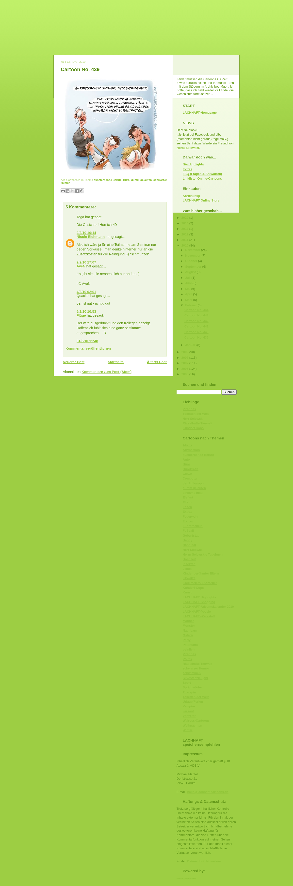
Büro (126, 179)
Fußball (188, 530)
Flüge (81, 315)
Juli (188, 278)
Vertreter (189, 716)
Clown (187, 474)
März (189, 300)
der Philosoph (193, 483)
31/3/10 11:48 (87, 341)
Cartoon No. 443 (196, 315)
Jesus (187, 569)
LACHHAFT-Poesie (197, 611)
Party (187, 640)
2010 (185, 245)
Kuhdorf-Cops (193, 588)
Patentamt (190, 645)
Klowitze (189, 578)
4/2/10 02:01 (86, 292)
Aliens (187, 445)
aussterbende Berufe (108, 179)
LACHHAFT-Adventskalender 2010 (208, 606)
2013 (185, 229)
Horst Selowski (188, 148)
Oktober (191, 261)
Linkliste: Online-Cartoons (202, 178)
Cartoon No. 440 (196, 332)
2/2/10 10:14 (86, 233)
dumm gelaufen (141, 179)
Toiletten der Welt (196, 414)
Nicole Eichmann (91, 237)
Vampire (189, 706)
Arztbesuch (191, 450)
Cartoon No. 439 (80, 69)
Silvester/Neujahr (195, 678)
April (189, 294)
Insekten (189, 564)
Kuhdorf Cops (193, 428)
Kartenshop (191, 196)
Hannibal (189, 545)
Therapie (189, 692)
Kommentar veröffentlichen (88, 348)
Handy (187, 540)
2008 (185, 357)
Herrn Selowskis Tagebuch (203, 554)
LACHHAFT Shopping (199, 602)
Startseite (116, 362)
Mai (188, 289)
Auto (186, 459)
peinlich (189, 649)
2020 (185, 217)
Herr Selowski (193, 418)
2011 (185, 240)
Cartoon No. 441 (196, 326)
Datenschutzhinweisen (204, 861)
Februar (191, 305)
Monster (189, 625)
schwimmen (192, 673)
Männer (188, 621)
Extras (187, 169)
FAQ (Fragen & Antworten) (202, 174)
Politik (187, 659)
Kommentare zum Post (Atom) (106, 372)
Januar (190, 345)
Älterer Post (157, 362)
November (193, 255)
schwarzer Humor (196, 668)
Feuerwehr (190, 516)
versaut (188, 711)
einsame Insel (193, 493)
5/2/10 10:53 (86, 311)
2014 (185, 223)
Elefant (188, 497)
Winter (188, 730)
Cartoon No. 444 (196, 310)
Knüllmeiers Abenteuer (200, 583)
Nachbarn (190, 630)
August (191, 272)
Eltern (187, 502)
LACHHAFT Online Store (201, 200)
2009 (185, 352)
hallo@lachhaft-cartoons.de (207, 792)
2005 (185, 374)
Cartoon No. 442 (196, 321)
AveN (81, 266)
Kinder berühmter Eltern (201, 573)
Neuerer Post (73, 362)
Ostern (188, 635)
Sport (187, 682)
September (193, 266)
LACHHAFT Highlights (199, 597)
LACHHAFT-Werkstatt (199, 616)
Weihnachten (192, 725)
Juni (189, 283)
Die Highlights (193, 164)
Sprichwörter (192, 687)
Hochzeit (189, 559)
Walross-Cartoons (196, 720)
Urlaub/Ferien (193, 701)
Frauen (188, 521)
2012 (185, 234)
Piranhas (189, 409)
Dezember (193, 250)
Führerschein (193, 526)
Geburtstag (191, 535)
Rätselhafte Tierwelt (197, 423)
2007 (185, 363)
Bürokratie (190, 469)
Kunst (187, 592)
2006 (185, 369)
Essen (187, 507)
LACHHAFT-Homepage (200, 112)
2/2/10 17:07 (86, 262)
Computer (190, 478)
